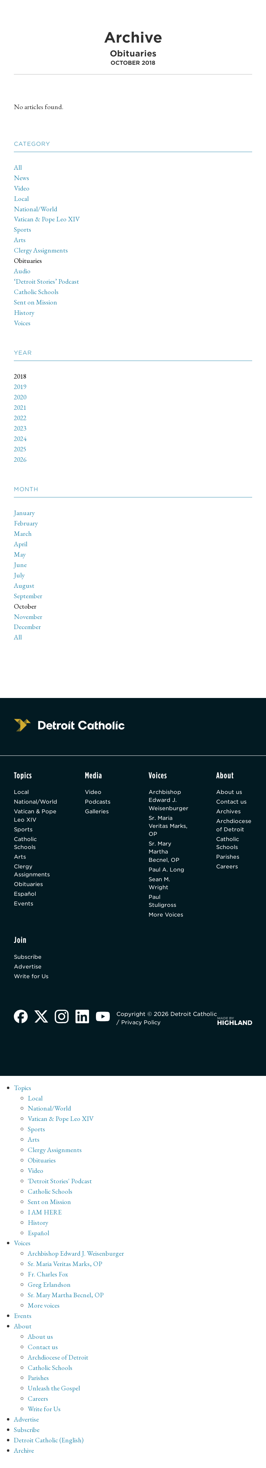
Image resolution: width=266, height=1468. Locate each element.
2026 (21, 459)
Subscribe (28, 961)
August (24, 585)
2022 (21, 417)
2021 (21, 407)
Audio (22, 270)
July (19, 575)
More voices (44, 1310)
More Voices (166, 918)
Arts (20, 239)
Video (22, 188)
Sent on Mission (35, 302)
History (24, 312)
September (28, 595)
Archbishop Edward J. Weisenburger (168, 800)
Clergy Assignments (41, 250)
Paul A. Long (166, 872)
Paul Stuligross (162, 904)
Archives (228, 812)
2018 (21, 376)
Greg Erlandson (49, 1289)
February (26, 523)
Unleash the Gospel (54, 1393)
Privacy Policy (169, 1027)
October (25, 606)
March (23, 533)
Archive (24, 1455)
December (28, 626)
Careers (227, 869)
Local (21, 198)
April (21, 543)
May (20, 554)
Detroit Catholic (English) (49, 1445)
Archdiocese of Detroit (234, 826)
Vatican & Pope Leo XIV (47, 218)
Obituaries (28, 260)
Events (23, 907)
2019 (21, 386)
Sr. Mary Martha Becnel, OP (163, 853)
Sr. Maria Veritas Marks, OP (162, 827)
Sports (23, 229)
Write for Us (32, 981)
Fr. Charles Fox (48, 1279)
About (23, 1331)
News (21, 177)
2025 (21, 448)
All (18, 167)
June (20, 564)
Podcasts (100, 802)
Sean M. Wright (159, 886)
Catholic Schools (37, 291)
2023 (21, 428)
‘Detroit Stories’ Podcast (47, 281)
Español (25, 897)
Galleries (100, 812)
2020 (21, 396)
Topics (23, 1092)
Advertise (28, 971)
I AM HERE (45, 1217)
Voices (22, 322)
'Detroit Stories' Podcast (60, 1186)
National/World (35, 208)
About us (229, 792)
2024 (21, 438)
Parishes (228, 859)
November (28, 616)
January (24, 512)
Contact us (231, 802)
